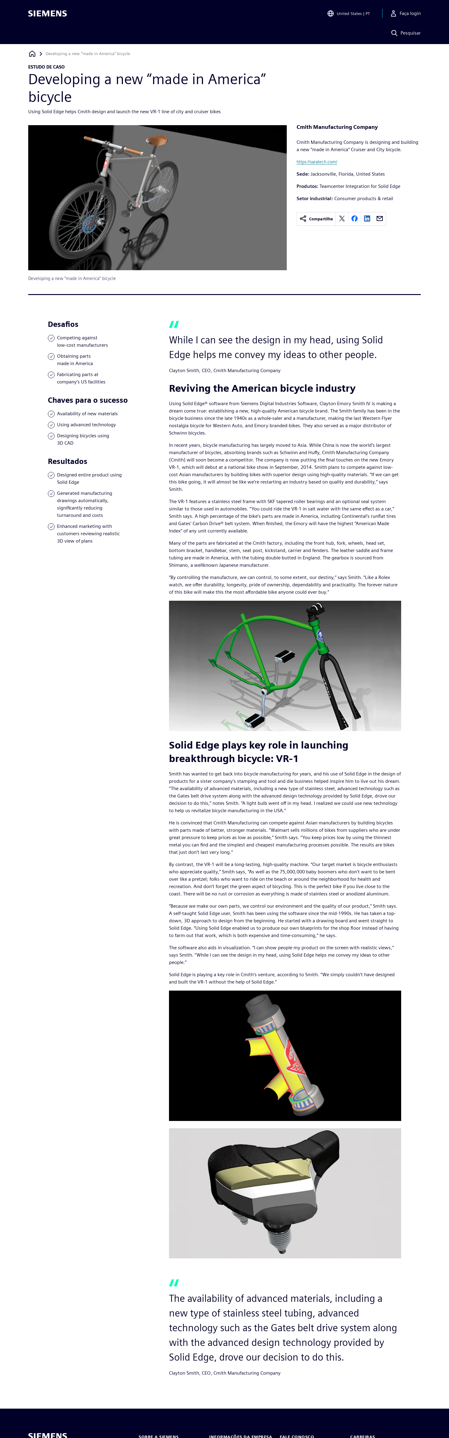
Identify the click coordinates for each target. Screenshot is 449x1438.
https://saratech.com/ (317, 161)
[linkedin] (367, 219)
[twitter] (342, 219)
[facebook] (354, 219)
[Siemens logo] (47, 13)
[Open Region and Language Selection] (348, 13)
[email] (380, 219)
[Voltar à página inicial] (32, 54)
